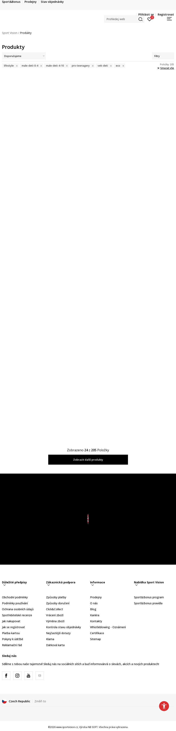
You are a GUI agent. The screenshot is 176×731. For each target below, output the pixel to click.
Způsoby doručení (57, 603)
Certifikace (97, 633)
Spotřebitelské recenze (17, 615)
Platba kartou (11, 633)
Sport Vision (9, 33)
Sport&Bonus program (149, 597)
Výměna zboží (55, 621)
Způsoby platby (56, 597)
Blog (93, 609)
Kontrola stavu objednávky (63, 627)
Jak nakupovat (11, 621)
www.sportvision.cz (67, 727)
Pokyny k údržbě (12, 639)
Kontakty (96, 621)
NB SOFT (93, 727)
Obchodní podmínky (15, 597)
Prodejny (96, 597)
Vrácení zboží (54, 615)
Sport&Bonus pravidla (148, 603)
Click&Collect (54, 609)
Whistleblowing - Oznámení (108, 627)
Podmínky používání (15, 603)
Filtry (163, 56)
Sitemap (95, 639)
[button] (124, 19)
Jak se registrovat (13, 627)
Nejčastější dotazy (58, 633)
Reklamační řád (12, 645)
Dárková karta (55, 645)
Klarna (50, 639)
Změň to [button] (40, 701)
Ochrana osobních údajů (18, 609)
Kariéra (94, 615)
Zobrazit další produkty (88, 459)
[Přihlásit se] (149, 19)
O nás (94, 603)
